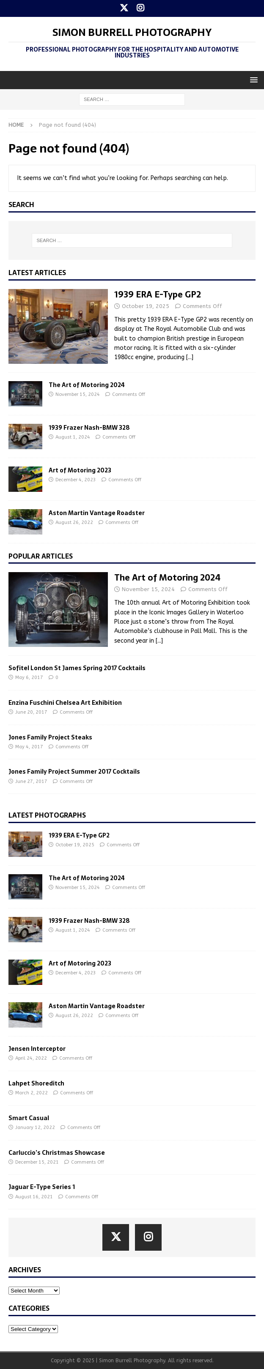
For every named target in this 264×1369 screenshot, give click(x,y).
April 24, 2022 (31, 1058)
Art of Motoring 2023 (80, 470)
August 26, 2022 (74, 522)
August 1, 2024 (72, 437)
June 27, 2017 (31, 781)
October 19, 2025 (145, 306)
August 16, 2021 (34, 1197)
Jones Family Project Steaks (50, 737)
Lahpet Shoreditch (36, 1083)
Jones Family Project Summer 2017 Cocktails (74, 771)
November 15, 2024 (77, 394)
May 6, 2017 (29, 677)
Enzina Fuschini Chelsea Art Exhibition (65, 702)
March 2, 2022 (31, 1093)
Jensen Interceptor (37, 1048)
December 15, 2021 (37, 1162)
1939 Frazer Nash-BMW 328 (89, 427)
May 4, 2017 (29, 747)
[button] (252, 79)
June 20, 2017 (31, 712)
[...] (189, 357)
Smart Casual (28, 1118)
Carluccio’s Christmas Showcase (56, 1152)
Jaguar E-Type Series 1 (41, 1187)
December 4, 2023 (75, 480)
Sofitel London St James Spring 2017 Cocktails (77, 668)
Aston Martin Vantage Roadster (97, 513)
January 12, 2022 (35, 1127)
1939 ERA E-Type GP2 (157, 294)
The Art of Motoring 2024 (87, 385)
